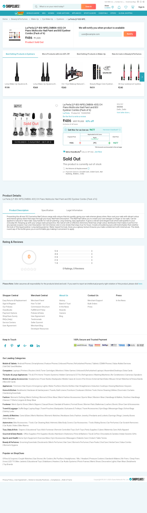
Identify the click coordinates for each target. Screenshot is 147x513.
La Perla (66, 113)
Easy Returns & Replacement (15, 300)
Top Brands (8, 464)
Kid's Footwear (48, 430)
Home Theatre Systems (48, 375)
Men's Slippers (35, 404)
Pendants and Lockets (98, 416)
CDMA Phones (106, 363)
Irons (5, 461)
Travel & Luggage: (10, 408)
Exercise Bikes (44, 438)
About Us (63, 295)
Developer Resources (40, 329)
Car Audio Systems (68, 461)
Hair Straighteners (83, 386)
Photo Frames (83, 461)
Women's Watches (52, 416)
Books (51, 434)
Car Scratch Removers (129, 423)
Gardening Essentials (12, 393)
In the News (64, 307)
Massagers (71, 438)
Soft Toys (80, 430)
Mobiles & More (33, 13)
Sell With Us (109, 2)
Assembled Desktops (113, 371)
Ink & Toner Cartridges (45, 371)
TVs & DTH (32, 375)
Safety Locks (8, 411)
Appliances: (8, 386)
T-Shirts (13, 400)
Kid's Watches (9, 418)
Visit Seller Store (123, 113)
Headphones (34, 379)
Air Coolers (48, 459)
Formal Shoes (77, 404)
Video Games (69, 371)
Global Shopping (125, 13)
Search (88, 6)
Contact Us (119, 2)
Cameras (129, 375)
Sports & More (90, 13)
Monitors (59, 371)
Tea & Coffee (93, 434)
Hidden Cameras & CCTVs (70, 375)
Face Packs (94, 442)
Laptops (16, 371)
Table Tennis (101, 438)
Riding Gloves (100, 423)
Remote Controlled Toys (65, 430)
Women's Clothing (17, 397)
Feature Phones (51, 363)
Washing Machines (102, 375)
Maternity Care (111, 430)
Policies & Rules (37, 313)
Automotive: (8, 423)
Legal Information (74, 210)
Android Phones (24, 363)
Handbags (136, 397)
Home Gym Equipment (27, 438)
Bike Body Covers (66, 423)
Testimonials (36, 319)
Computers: (8, 371)
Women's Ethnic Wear (48, 397)
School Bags (129, 408)
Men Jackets (21, 461)
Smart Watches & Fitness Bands (129, 379)
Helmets (53, 423)
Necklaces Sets (67, 416)
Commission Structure (40, 307)
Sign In (141, 7)
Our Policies (7, 307)
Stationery (68, 434)
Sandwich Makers (112, 459)
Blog (61, 316)
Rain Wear (121, 461)
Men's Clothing (32, 397)
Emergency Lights (40, 386)
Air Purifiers (59, 459)
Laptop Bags (34, 408)
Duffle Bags (23, 408)
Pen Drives (86, 379)
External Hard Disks (100, 379)
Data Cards (127, 371)
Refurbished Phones (82, 363)
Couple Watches (25, 459)
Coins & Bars (25, 416)
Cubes (100, 430)
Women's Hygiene (10, 445)
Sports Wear (87, 397)
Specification (47, 210)
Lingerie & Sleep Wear (27, 400)
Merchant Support (95, 300)
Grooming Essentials (28, 442)
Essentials (103, 13)
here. (140, 284)
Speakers (138, 375)
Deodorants (43, 442)
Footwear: (7, 404)
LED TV (12, 461)
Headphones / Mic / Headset (76, 459)
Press (90, 307)
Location (108, 8)
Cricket (92, 438)
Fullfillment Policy (38, 310)
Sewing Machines (116, 386)
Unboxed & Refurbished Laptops (90, 371)
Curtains (130, 390)
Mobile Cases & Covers (71, 379)
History (62, 300)
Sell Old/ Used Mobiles (12, 366)
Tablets (95, 363)
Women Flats (89, 404)
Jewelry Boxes (129, 416)
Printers (24, 371)
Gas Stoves (38, 459)
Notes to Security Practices (39, 480)
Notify (130, 34)
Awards (62, 310)
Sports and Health (10, 438)
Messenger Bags (116, 408)
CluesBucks (7, 310)
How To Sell (36, 304)
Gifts (134, 434)
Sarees (6, 400)
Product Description (18, 210)
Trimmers (17, 386)
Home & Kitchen (63, 13)
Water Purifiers (55, 386)
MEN (43, 13)
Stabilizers (47, 461)
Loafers (108, 404)
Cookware (80, 390)
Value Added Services (122, 363)
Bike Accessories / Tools (23, 423)
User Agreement (9, 326)
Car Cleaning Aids (42, 423)
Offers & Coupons (10, 459)
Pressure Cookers (97, 459)
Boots (115, 404)
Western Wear (99, 397)
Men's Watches (37, 416)
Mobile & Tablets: (10, 363)
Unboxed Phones (66, 363)
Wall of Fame (67, 480)
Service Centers (9, 322)
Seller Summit (37, 322)
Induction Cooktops (100, 386)
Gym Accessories (58, 438)
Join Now (98, 152)
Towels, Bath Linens (58, 390)
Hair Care (67, 442)
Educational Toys (33, 430)
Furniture (71, 390)
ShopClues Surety (10, 316)
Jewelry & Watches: (11, 416)
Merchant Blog (37, 326)
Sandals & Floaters (62, 404)
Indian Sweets (125, 434)
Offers (113, 13)
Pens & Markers (80, 434)
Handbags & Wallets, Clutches (118, 397)
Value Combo (125, 442)
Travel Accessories (90, 408)
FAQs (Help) (7, 319)
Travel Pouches (47, 408)
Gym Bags (103, 408)
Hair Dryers (27, 386)
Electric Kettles (68, 386)
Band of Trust (65, 304)
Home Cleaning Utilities (107, 390)
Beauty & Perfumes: (11, 442)
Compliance (55, 480)
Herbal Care (114, 442)
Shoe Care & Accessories (129, 404)
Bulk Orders (92, 304)
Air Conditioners (117, 375)
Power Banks (45, 379)
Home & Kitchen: (10, 390)
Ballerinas (100, 404)
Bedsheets (21, 390)
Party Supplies (91, 430)
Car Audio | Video (10, 425)
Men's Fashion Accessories (69, 397)
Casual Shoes (47, 404)
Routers (32, 371)
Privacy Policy (8, 480)
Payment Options (10, 313)
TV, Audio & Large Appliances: (15, 375)
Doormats (122, 390)
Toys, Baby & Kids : (11, 430)
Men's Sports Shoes (20, 404)
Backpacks (56, 379)
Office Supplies (30, 434)
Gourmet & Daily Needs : (13, 434)
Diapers (22, 430)
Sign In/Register (9, 304)
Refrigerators (87, 375)
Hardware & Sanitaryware (38, 390)
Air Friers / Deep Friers (130, 459)
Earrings (112, 416)
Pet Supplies (42, 434)
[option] (17, 77)
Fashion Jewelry (81, 416)
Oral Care (104, 442)
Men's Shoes (95, 461)
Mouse (112, 379)
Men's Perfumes (55, 442)
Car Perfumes (113, 423)
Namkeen (59, 434)
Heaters (56, 461)
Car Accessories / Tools (83, 423)
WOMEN (51, 13)
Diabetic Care (82, 438)
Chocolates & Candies (110, 434)
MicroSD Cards (9, 382)
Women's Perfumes (80, 442)
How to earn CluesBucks (111, 130)
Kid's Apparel (123, 430)
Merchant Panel (37, 300)
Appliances (76, 13)
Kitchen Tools (91, 390)
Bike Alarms (24, 425)
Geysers (128, 386)
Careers (62, 313)
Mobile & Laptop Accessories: (15, 379)
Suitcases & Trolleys (73, 408)
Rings (119, 416)
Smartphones (37, 363)
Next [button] (142, 77)
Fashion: (6, 397)
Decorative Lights (109, 461)
